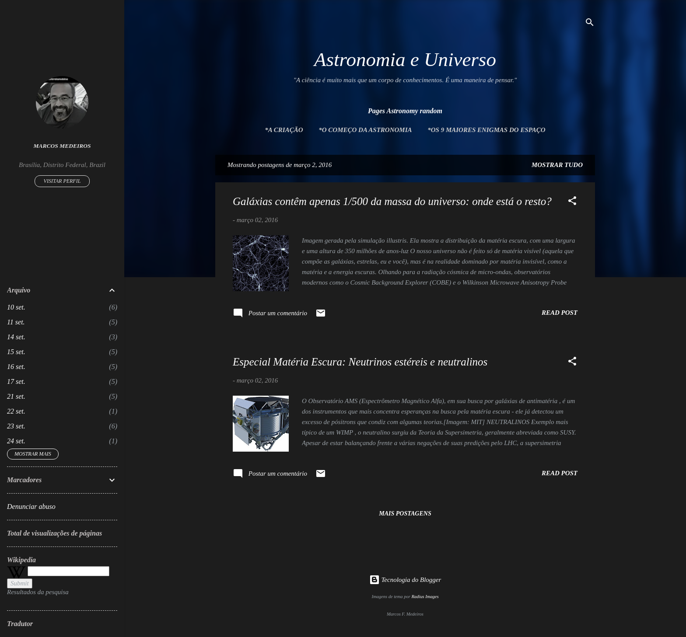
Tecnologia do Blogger (405, 579)
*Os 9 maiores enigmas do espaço (486, 129)
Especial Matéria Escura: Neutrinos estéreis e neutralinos (360, 362)
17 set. (16, 381)
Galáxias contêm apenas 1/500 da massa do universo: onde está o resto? (392, 201)
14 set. (16, 337)
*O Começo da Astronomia (365, 129)
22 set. (16, 411)
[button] (572, 202)
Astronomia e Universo (405, 59)
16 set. (16, 366)
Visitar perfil (62, 181)
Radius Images (424, 596)
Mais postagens (405, 513)
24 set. (16, 441)
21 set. (16, 396)
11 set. (16, 322)
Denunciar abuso (31, 506)
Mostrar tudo (557, 164)
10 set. (16, 307)
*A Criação (284, 129)
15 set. (16, 351)
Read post (560, 312)
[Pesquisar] (589, 23)
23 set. (16, 426)
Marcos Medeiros (62, 146)
